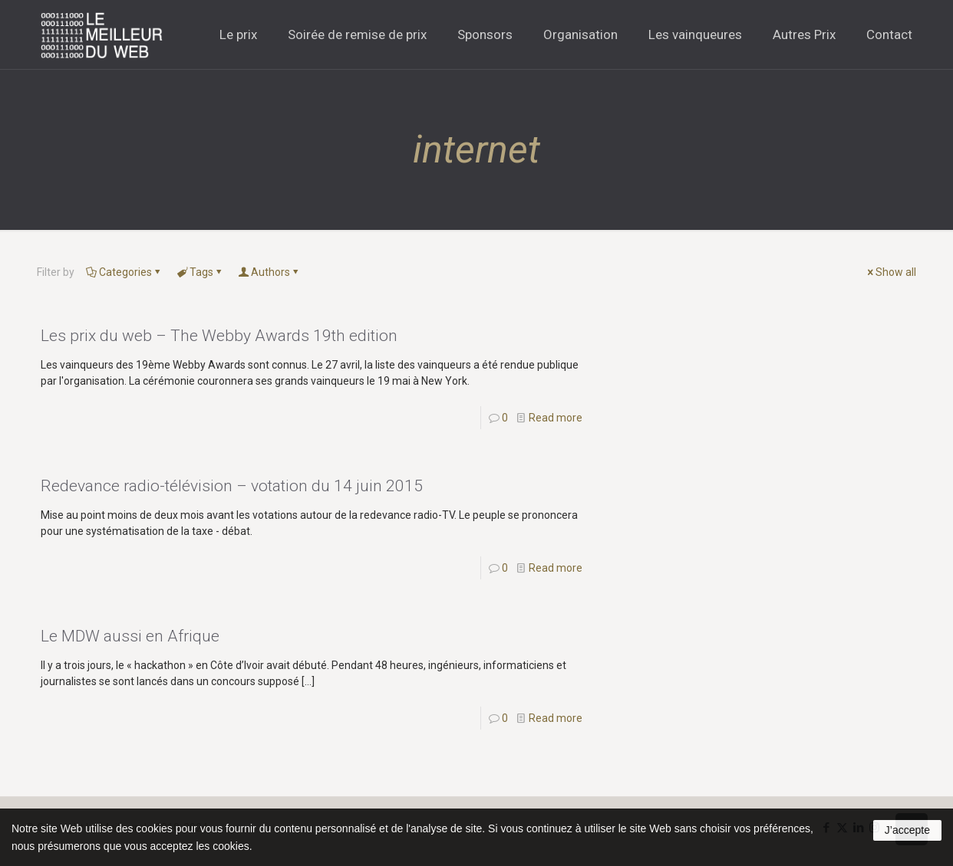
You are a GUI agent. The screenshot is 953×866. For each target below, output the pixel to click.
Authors (269, 272)
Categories (124, 272)
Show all (890, 272)
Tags (200, 272)
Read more (555, 418)
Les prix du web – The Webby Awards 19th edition (219, 335)
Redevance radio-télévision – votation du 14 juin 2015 (232, 486)
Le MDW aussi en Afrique (130, 636)
